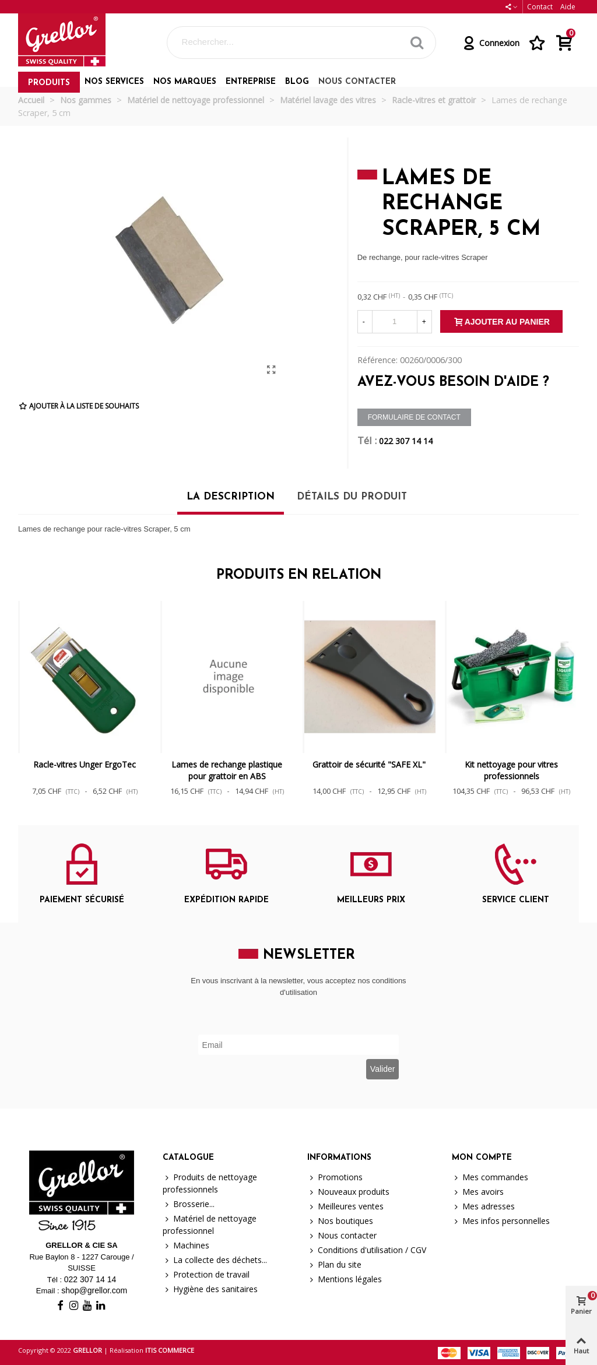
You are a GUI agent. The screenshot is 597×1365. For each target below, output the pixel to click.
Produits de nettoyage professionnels (210, 1183)
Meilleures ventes (345, 1206)
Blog (297, 82)
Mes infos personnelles (501, 1221)
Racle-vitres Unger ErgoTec (84, 764)
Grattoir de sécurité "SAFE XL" (369, 764)
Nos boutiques (340, 1221)
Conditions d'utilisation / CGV (366, 1250)
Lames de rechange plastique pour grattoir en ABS (226, 770)
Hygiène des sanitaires (210, 1289)
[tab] (230, 501)
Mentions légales (344, 1279)
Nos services (114, 82)
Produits (49, 83)
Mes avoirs (478, 1191)
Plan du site (334, 1264)
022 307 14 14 (406, 440)
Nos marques (184, 82)
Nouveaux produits (348, 1191)
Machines (186, 1245)
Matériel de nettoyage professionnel (210, 1224)
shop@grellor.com (94, 1290)
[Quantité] (394, 321)
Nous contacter (357, 82)
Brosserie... (189, 1204)
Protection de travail (206, 1274)
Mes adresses (483, 1206)
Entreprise (251, 82)
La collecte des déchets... (215, 1260)
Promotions (335, 1177)
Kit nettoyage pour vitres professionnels (511, 770)
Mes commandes (490, 1177)
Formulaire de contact (414, 417)
